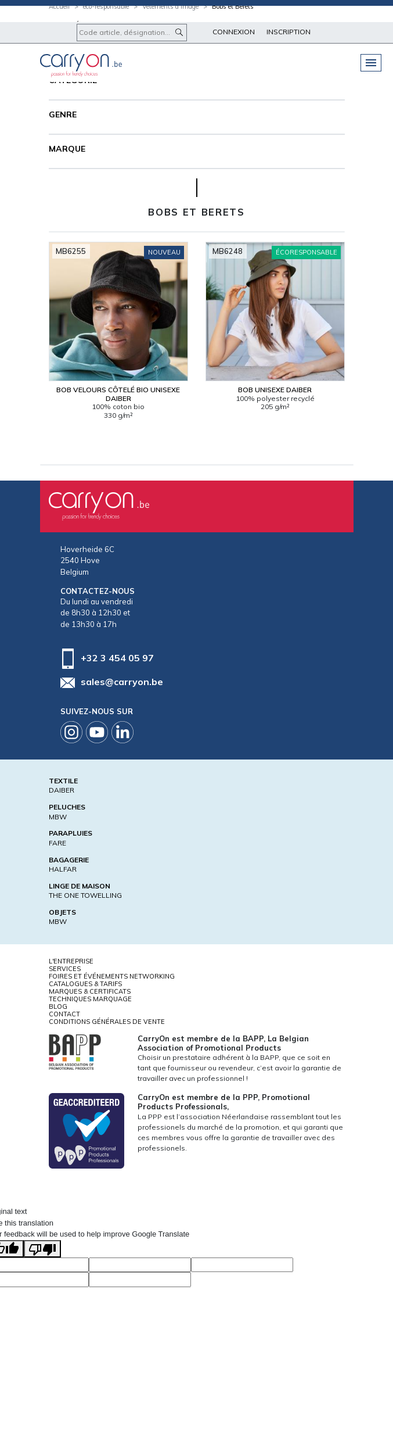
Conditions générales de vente (107, 1022)
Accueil (59, 6)
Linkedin (122, 732)
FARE (57, 843)
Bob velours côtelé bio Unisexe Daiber (118, 393)
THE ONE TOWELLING (85, 895)
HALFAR (63, 869)
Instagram (71, 732)
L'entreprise (71, 961)
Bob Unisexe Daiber (275, 389)
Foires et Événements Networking (112, 976)
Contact (64, 1014)
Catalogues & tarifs (85, 984)
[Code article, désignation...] (132, 32)
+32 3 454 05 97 (117, 658)
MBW (58, 816)
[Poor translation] (42, 1249)
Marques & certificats (90, 991)
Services (65, 969)
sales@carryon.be (122, 681)
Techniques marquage (90, 999)
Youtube (97, 732)
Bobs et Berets (233, 6)
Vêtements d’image (170, 6)
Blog (58, 1006)
